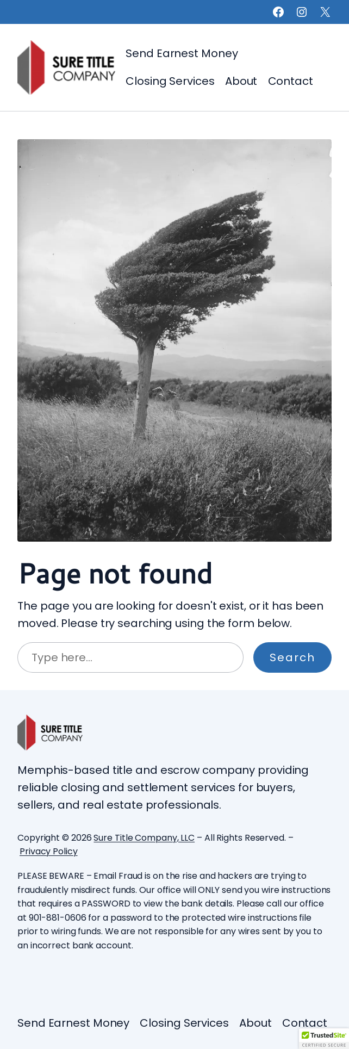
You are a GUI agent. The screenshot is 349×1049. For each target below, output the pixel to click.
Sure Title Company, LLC (144, 837)
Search (292, 657)
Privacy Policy (49, 851)
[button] (324, 1038)
